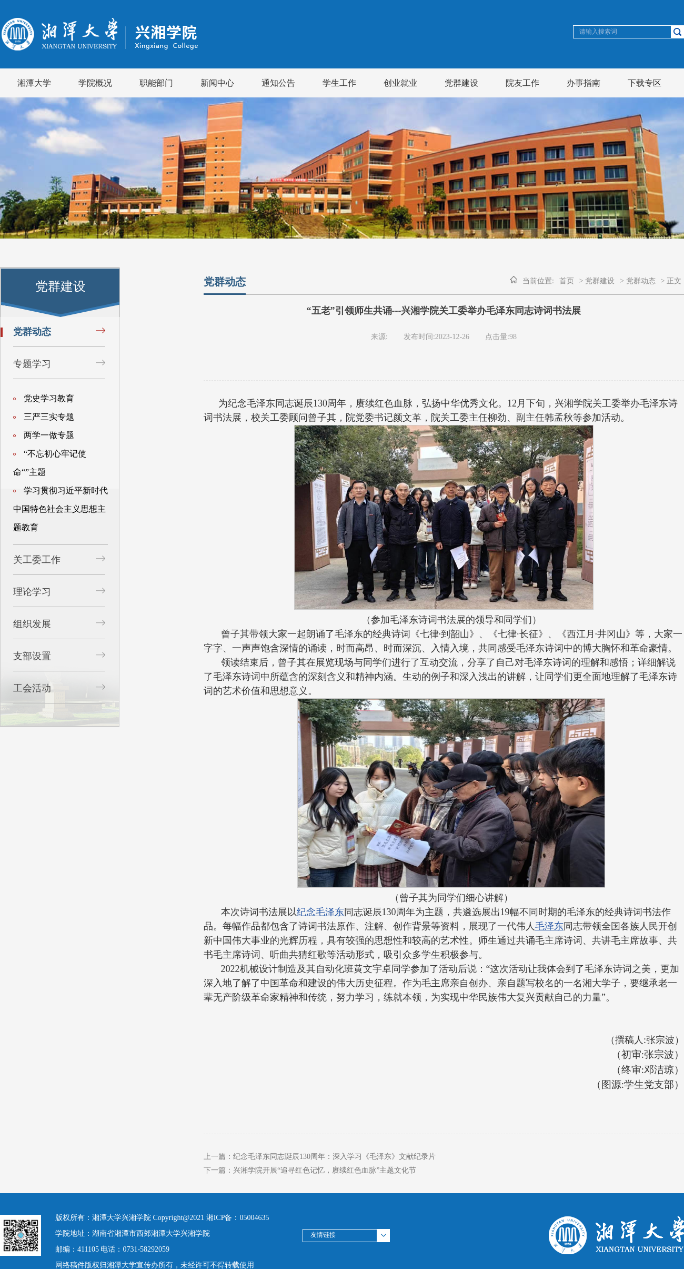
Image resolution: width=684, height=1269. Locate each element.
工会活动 (32, 688)
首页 (566, 281)
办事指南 (583, 82)
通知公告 (278, 82)
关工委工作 (37, 559)
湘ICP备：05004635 (237, 1218)
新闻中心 (217, 82)
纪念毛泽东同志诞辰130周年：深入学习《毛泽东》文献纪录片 (334, 1157)
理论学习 (32, 592)
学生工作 (339, 82)
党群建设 (461, 82)
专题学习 (32, 364)
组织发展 (32, 624)
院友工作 (522, 82)
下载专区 (644, 82)
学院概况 (95, 82)
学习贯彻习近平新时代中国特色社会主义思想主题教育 (60, 509)
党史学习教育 (43, 398)
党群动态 (32, 331)
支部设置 (32, 656)
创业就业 (400, 82)
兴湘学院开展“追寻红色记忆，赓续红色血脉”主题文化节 (324, 1170)
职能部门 (156, 82)
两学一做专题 (43, 435)
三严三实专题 (43, 416)
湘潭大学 (34, 82)
